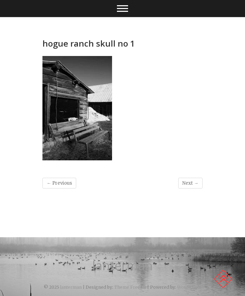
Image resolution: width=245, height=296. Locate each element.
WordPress (189, 287)
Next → (190, 183)
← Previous (59, 183)
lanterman (122, 265)
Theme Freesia (130, 287)
